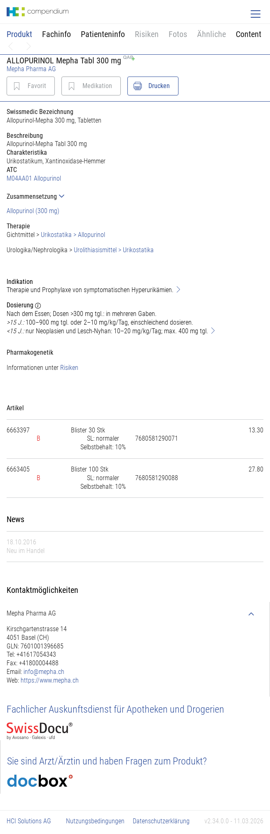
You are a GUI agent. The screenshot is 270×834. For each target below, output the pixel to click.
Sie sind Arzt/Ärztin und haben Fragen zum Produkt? (107, 761)
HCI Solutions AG (29, 821)
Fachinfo (56, 34)
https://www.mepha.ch (50, 680)
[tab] (135, 196)
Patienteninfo (103, 34)
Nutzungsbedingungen (95, 821)
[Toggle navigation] (255, 14)
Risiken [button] (147, 34)
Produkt (19, 34)
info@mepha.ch (43, 672)
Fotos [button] (178, 34)
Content (248, 34)
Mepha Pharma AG (31, 69)
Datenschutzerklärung (161, 821)
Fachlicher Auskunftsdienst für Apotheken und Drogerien (115, 709)
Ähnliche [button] (211, 34)
